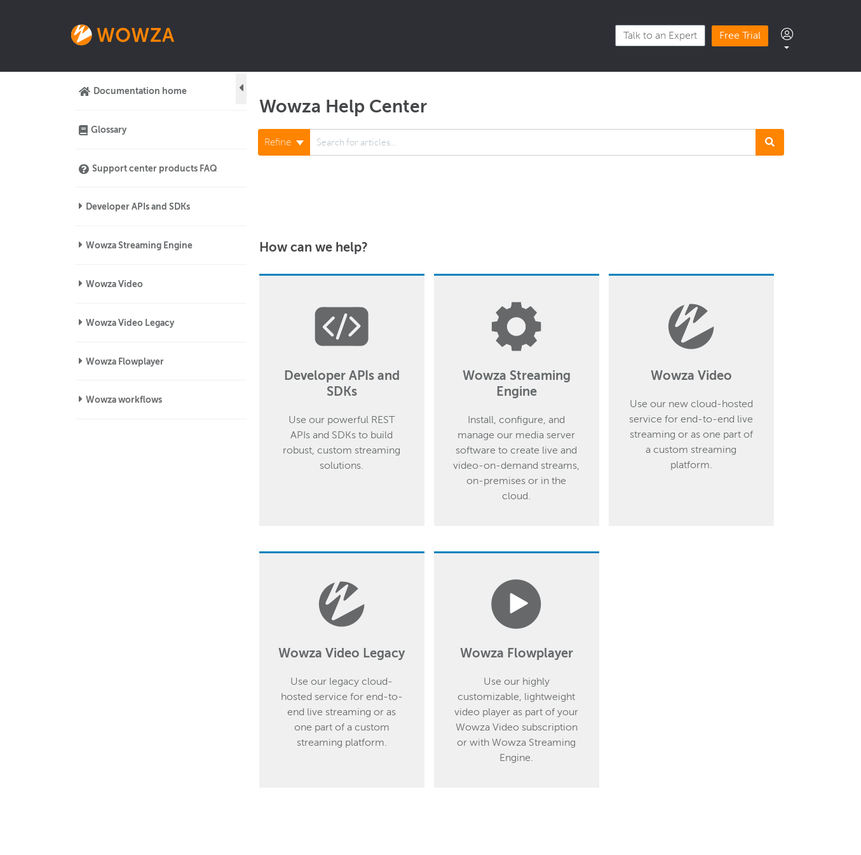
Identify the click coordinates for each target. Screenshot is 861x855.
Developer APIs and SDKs (138, 206)
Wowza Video (114, 284)
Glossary (108, 130)
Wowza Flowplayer (125, 361)
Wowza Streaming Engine (139, 245)
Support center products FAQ (154, 168)
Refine (284, 142)
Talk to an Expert (660, 35)
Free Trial (740, 35)
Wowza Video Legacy (130, 323)
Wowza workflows (124, 399)
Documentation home (140, 91)
